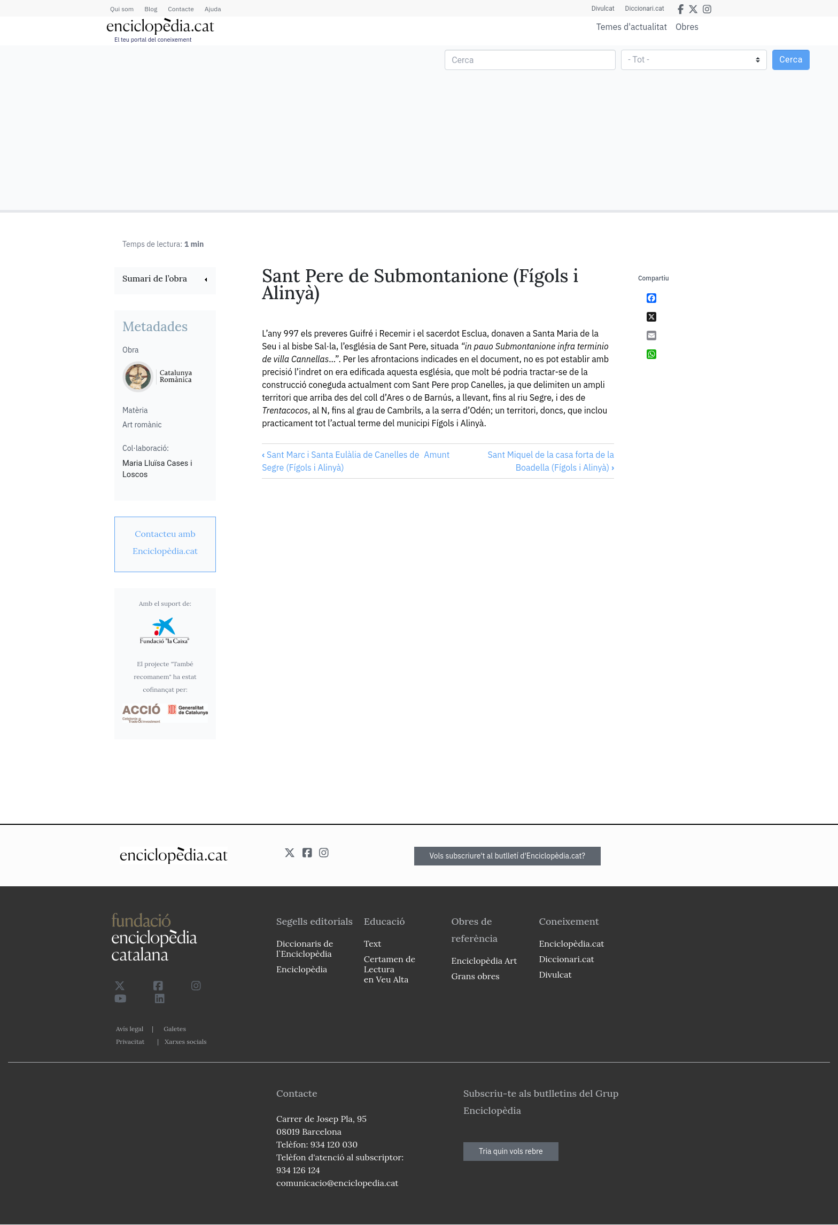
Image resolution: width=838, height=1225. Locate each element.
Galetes (175, 1029)
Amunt (436, 454)
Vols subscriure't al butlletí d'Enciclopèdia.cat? (508, 856)
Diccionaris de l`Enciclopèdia (304, 948)
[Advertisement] (211, 127)
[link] (165, 280)
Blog (150, 9)
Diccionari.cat (644, 8)
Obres (687, 26)
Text (373, 943)
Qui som (122, 9)
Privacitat (130, 1041)
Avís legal (129, 1029)
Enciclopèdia (301, 969)
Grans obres (476, 976)
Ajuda (213, 9)
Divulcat (603, 8)
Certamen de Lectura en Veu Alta (389, 969)
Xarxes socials (185, 1041)
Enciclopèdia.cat (571, 943)
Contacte (180, 9)
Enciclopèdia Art (484, 960)
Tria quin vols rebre (511, 1151)
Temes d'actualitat (631, 27)
